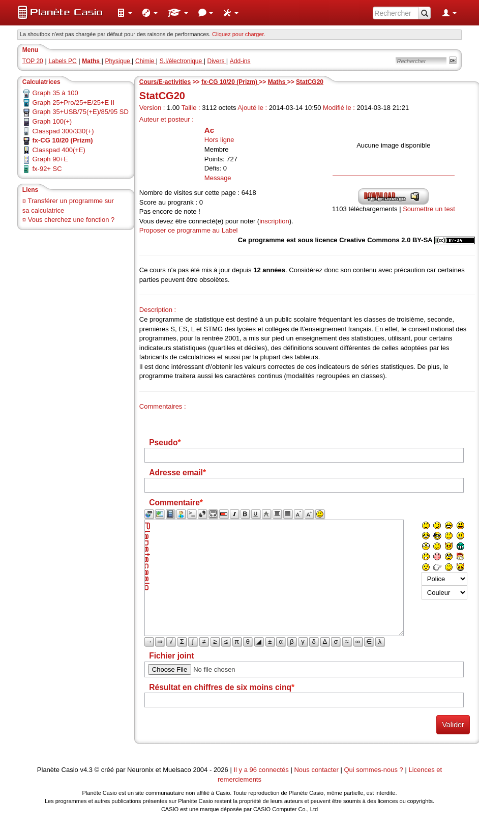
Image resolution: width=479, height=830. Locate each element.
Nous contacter (316, 770)
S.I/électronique (182, 61)
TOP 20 (32, 61)
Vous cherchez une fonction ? (71, 219)
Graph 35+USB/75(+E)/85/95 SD (80, 112)
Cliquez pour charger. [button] (238, 34)
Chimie (145, 61)
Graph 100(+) (52, 121)
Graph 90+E (50, 159)
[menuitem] (124, 12)
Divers (216, 61)
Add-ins (240, 61)
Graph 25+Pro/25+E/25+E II (73, 102)
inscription (274, 221)
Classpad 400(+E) (58, 150)
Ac (209, 130)
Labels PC (62, 61)
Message (217, 178)
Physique (118, 61)
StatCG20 (309, 81)
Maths (277, 81)
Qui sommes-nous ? (373, 770)
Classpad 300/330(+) (63, 131)
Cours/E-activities (165, 81)
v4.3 (86, 770)
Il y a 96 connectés (261, 770)
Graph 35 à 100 (55, 93)
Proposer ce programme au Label (188, 230)
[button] (124, 12)
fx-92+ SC (47, 169)
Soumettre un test (429, 209)
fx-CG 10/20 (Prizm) (230, 81)
